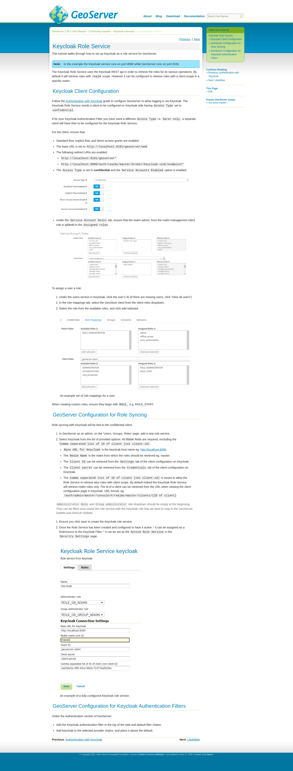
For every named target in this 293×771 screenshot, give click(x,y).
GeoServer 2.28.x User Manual (69, 31)
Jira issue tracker (217, 102)
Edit (210, 91)
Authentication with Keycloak (84, 101)
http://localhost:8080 (153, 449)
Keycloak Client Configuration (226, 39)
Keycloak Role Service (221, 35)
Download (173, 16)
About (147, 16)
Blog (159, 16)
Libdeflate (193, 739)
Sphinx (210, 754)
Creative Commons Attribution (151, 754)
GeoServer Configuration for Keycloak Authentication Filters (226, 54)
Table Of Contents (219, 30)
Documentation (194, 16)
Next (197, 39)
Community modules (99, 31)
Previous (184, 39)
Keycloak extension (123, 31)
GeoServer (83, 15)
